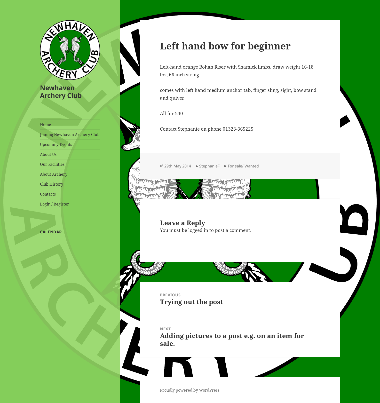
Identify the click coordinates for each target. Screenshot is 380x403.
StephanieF (209, 166)
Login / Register (54, 204)
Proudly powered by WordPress (189, 390)
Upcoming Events (56, 144)
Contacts (48, 194)
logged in (198, 230)
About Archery (53, 174)
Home (45, 124)
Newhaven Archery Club (61, 91)
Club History (51, 184)
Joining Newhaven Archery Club (70, 134)
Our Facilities (52, 164)
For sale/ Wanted (243, 166)
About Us (48, 154)
